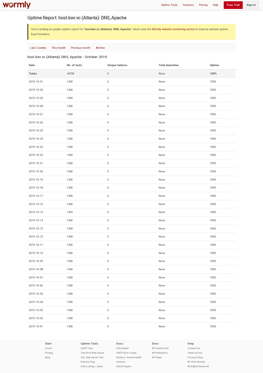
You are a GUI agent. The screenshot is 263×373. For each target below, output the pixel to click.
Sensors (120, 361)
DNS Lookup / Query (92, 366)
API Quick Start (160, 348)
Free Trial (233, 5)
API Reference (159, 352)
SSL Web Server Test (92, 357)
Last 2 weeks (38, 47)
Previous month (80, 47)
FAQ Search (122, 348)
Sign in (251, 5)
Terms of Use (195, 352)
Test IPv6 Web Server (92, 352)
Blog (47, 357)
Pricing (203, 5)
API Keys (157, 357)
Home (48, 348)
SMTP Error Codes (126, 352)
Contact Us (194, 348)
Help (215, 5)
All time (100, 47)
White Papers (123, 366)
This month (59, 47)
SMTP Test (87, 348)
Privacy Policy (195, 357)
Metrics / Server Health (128, 357)
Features (188, 5)
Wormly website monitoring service (173, 29)
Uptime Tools (169, 5)
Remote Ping (88, 361)
